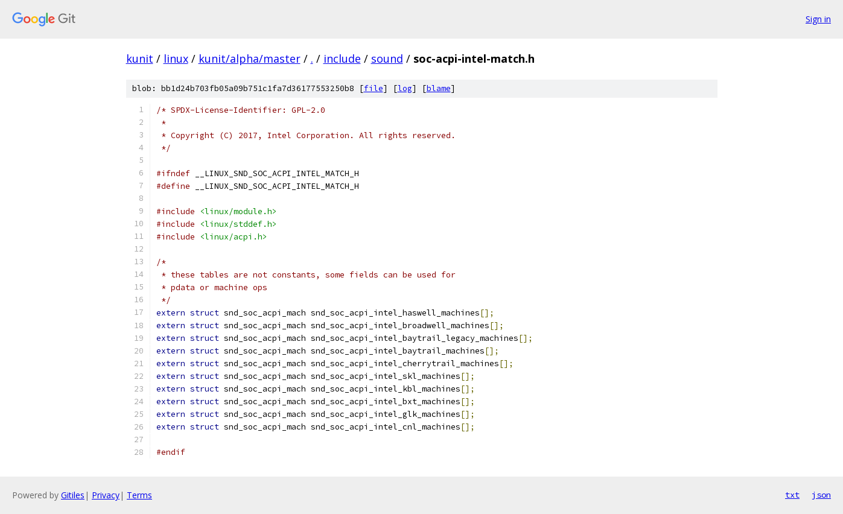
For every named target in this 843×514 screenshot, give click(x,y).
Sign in (818, 19)
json (821, 494)
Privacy (105, 495)
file (373, 88)
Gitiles (72, 495)
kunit (139, 58)
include (342, 58)
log (405, 88)
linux (176, 58)
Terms (139, 495)
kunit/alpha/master (250, 58)
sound (387, 58)
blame (439, 88)
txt (792, 494)
